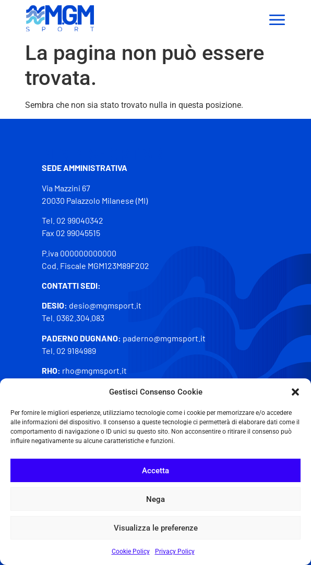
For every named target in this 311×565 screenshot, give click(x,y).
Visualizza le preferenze (156, 528)
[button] (295, 392)
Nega (155, 499)
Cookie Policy (131, 551)
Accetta (155, 470)
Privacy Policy (175, 551)
